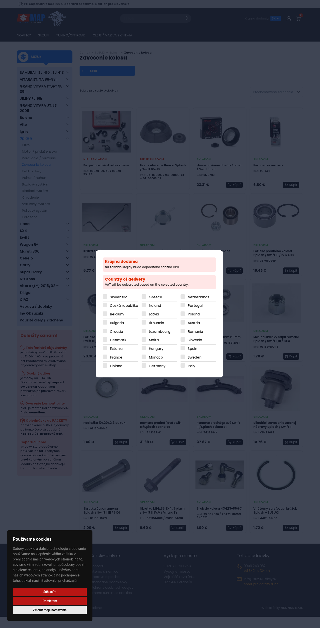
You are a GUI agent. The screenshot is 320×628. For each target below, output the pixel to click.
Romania (196, 331)
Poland (194, 314)
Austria (194, 322)
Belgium (117, 314)
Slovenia (195, 340)
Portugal (195, 305)
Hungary (157, 348)
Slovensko (119, 297)
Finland (117, 366)
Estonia (117, 348)
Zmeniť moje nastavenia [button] (49, 610)
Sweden (195, 357)
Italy (192, 366)
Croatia (117, 331)
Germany (158, 366)
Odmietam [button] (49, 601)
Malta (155, 340)
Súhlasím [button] (49, 592)
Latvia (155, 314)
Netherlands (199, 297)
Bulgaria (118, 322)
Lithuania (157, 322)
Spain (193, 348)
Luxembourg (160, 331)
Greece (156, 297)
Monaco (157, 357)
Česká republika (125, 305)
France (117, 357)
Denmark (119, 340)
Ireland (156, 305)
